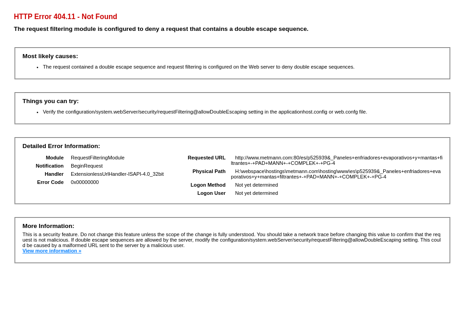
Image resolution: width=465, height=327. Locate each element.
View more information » (51, 250)
